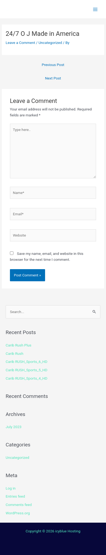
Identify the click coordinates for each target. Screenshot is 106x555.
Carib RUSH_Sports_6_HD (26, 361)
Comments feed (19, 504)
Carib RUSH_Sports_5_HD (26, 370)
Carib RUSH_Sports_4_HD (26, 378)
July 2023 (13, 427)
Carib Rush (14, 353)
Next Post (53, 78)
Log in (11, 488)
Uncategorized (50, 42)
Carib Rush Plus (18, 345)
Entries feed (15, 496)
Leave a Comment (20, 42)
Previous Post (53, 65)
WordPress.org (18, 513)
